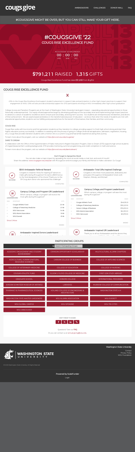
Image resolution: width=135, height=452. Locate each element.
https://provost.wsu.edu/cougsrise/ (60, 207)
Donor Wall (117, 8)
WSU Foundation (125, 425)
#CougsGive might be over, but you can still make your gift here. (67, 20)
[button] (14, 129)
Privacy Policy (126, 423)
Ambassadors (82, 8)
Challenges (100, 8)
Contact (128, 421)
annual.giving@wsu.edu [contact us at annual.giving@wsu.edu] (77, 403)
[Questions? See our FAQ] (75, 399)
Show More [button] (12, 290)
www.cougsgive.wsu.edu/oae (40, 230)
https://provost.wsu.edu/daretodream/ (62, 219)
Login (67, 448)
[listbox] (67, 129)
